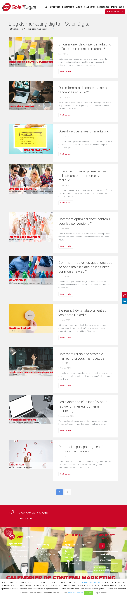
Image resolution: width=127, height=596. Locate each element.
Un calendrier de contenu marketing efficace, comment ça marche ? (84, 46)
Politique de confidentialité (101, 567)
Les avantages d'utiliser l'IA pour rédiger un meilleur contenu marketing (82, 406)
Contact (68, 554)
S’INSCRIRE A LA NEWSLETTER (105, 557)
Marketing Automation (74, 560)
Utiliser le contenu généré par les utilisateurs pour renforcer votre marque (82, 175)
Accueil (68, 541)
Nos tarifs (69, 548)
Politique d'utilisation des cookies (104, 571)
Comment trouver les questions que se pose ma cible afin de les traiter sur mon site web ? (85, 266)
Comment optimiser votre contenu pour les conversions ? (84, 221)
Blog (67, 551)
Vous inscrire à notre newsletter (63, 29)
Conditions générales (100, 574)
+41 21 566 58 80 (47, 555)
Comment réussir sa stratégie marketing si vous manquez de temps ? (81, 358)
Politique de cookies (75, 593)
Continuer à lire (65, 71)
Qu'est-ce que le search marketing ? (84, 131)
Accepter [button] (89, 593)
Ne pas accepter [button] (101, 593)
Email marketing (72, 563)
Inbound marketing (73, 557)
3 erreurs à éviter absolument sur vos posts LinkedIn (83, 312)
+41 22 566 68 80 (20, 556)
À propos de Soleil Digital (76, 545)
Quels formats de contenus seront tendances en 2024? (84, 90)
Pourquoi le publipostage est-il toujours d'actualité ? (80, 449)
